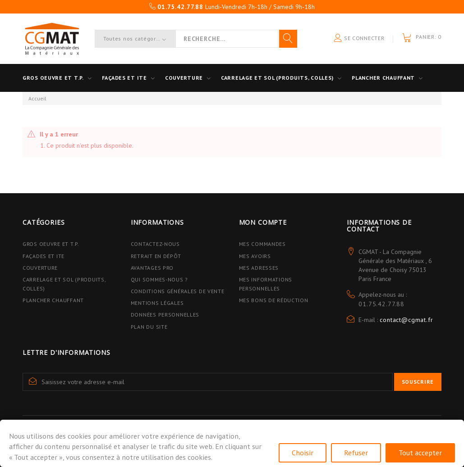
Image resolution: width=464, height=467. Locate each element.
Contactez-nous (155, 243)
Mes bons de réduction (273, 300)
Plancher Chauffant (383, 77)
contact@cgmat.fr (406, 320)
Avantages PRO (152, 267)
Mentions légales (157, 302)
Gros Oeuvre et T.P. (51, 243)
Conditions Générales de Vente (178, 291)
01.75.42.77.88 (381, 304)
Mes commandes (262, 243)
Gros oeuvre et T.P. (53, 77)
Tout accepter (420, 452)
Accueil (37, 98)
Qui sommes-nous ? (159, 279)
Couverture (184, 77)
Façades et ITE (124, 77)
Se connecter (359, 38)
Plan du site (149, 326)
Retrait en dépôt (156, 256)
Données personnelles (165, 314)
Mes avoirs (255, 256)
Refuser (356, 452)
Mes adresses (259, 267)
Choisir (302, 452)
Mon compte (263, 222)
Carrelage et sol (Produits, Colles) (277, 77)
